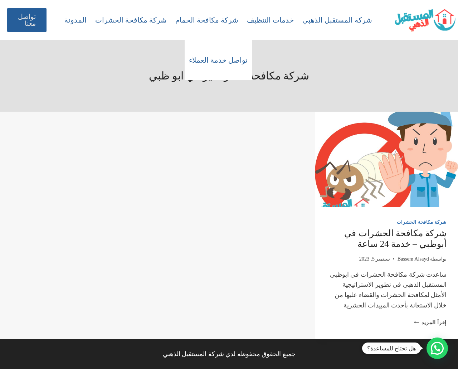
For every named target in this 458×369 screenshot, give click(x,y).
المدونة (75, 20)
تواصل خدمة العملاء (218, 60)
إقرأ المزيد (430, 322)
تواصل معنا (27, 20)
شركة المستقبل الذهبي (337, 20)
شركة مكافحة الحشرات (131, 20)
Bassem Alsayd (413, 259)
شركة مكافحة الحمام (206, 20)
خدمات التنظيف (270, 20)
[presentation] (386, 159)
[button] (437, 348)
